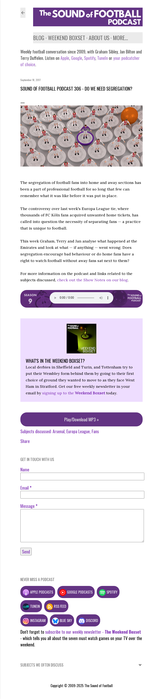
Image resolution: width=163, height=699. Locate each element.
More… (120, 38)
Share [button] (25, 441)
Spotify (89, 58)
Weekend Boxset (66, 38)
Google (76, 58)
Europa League (78, 431)
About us (99, 38)
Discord (88, 620)
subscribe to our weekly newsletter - (93, 632)
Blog (38, 38)
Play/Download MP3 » (81, 419)
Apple (64, 58)
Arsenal (59, 431)
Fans (95, 431)
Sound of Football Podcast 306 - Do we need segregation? (76, 88)
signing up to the (73, 393)
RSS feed (56, 606)
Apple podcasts (37, 592)
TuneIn (102, 58)
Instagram (34, 620)
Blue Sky (62, 620)
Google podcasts (76, 592)
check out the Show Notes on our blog (92, 279)
